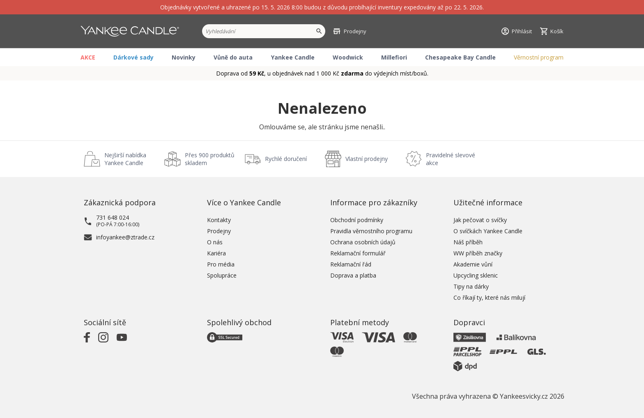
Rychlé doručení (286, 159)
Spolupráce (222, 275)
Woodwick (348, 57)
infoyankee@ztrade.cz (125, 237)
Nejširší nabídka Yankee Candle (125, 159)
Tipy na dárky (471, 286)
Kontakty (219, 220)
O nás (215, 242)
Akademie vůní (472, 264)
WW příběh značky (477, 253)
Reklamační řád (350, 264)
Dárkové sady (133, 57)
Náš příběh (468, 242)
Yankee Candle (293, 57)
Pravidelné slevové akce (450, 159)
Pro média (221, 264)
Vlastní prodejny (366, 159)
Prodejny (219, 231)
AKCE (87, 57)
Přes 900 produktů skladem (210, 159)
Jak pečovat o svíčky (480, 220)
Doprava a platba (353, 275)
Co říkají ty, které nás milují (489, 297)
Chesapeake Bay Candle (460, 57)
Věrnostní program (539, 57)
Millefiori (394, 57)
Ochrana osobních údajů (363, 242)
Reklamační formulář (358, 253)
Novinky (184, 57)
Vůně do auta (233, 57)
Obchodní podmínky (356, 220)
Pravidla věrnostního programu (371, 231)
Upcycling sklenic (475, 275)
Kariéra (216, 253)
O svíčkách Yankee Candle (487, 231)
